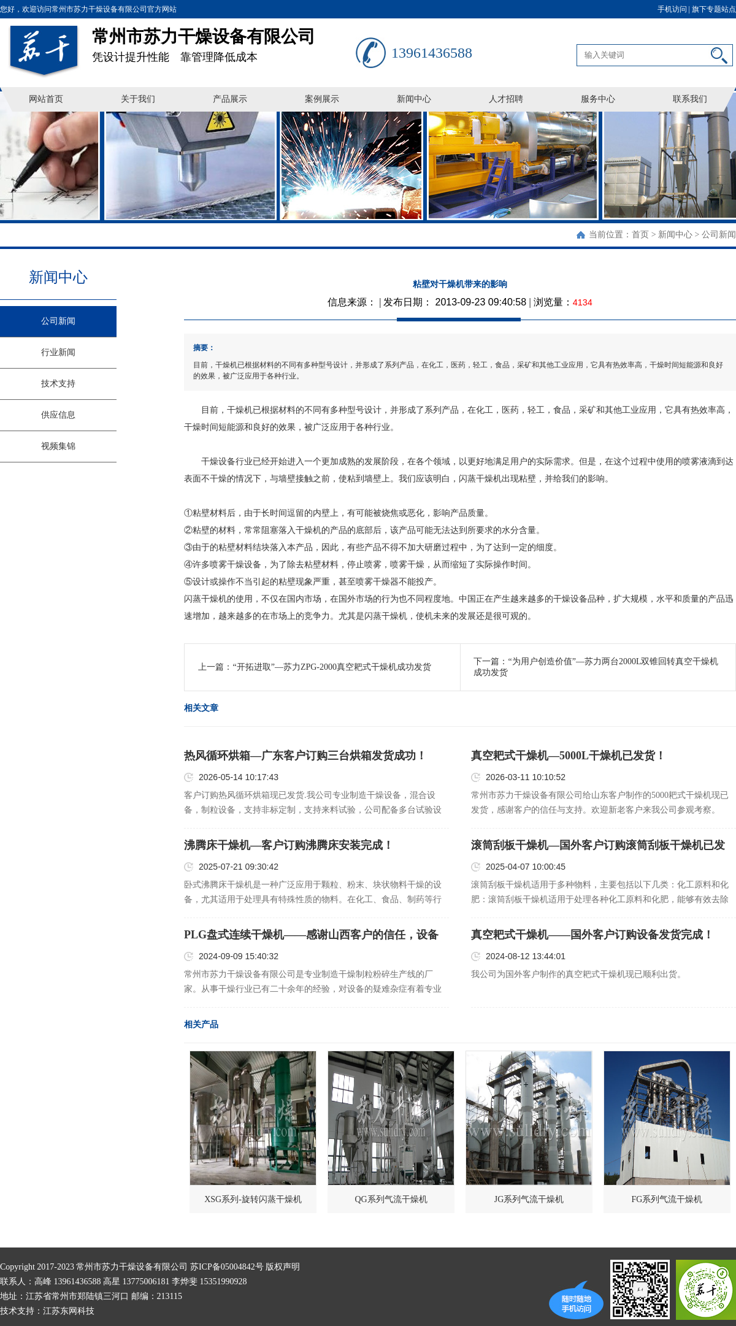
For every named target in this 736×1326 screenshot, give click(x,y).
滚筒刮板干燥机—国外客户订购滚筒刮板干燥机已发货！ (598, 846)
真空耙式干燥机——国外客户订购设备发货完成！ (592, 935)
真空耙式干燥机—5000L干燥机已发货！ (568, 755)
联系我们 (690, 99)
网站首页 (46, 99)
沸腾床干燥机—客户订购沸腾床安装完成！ (289, 845)
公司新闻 (719, 234)
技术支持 (58, 383)
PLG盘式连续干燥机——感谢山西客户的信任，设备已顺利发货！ (311, 935)
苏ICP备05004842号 (227, 1266)
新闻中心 (414, 99)
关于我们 (138, 99)
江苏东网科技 (68, 1311)
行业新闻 (58, 352)
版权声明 (283, 1266)
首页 (640, 234)
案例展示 (322, 99)
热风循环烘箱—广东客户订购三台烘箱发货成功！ (305, 755)
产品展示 (230, 99)
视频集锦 (58, 446)
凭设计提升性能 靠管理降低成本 (224, 40)
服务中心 (598, 99)
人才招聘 (506, 99)
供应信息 (58, 415)
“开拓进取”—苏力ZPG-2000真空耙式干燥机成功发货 (331, 667)
